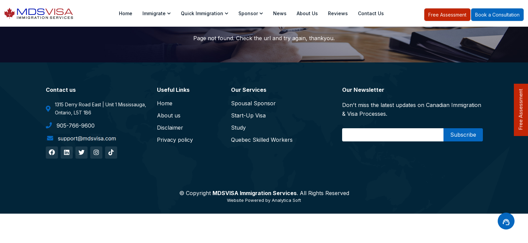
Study (238, 127)
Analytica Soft (286, 200)
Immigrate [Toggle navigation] (156, 13)
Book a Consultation (497, 15)
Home (125, 13)
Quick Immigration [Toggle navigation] (204, 13)
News (280, 13)
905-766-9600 (70, 125)
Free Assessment (447, 15)
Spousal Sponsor (253, 103)
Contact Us (371, 13)
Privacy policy (175, 139)
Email (350, 134)
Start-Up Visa (248, 115)
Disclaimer (170, 127)
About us (307, 13)
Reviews (338, 13)
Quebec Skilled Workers (262, 139)
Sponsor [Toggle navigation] (250, 13)
